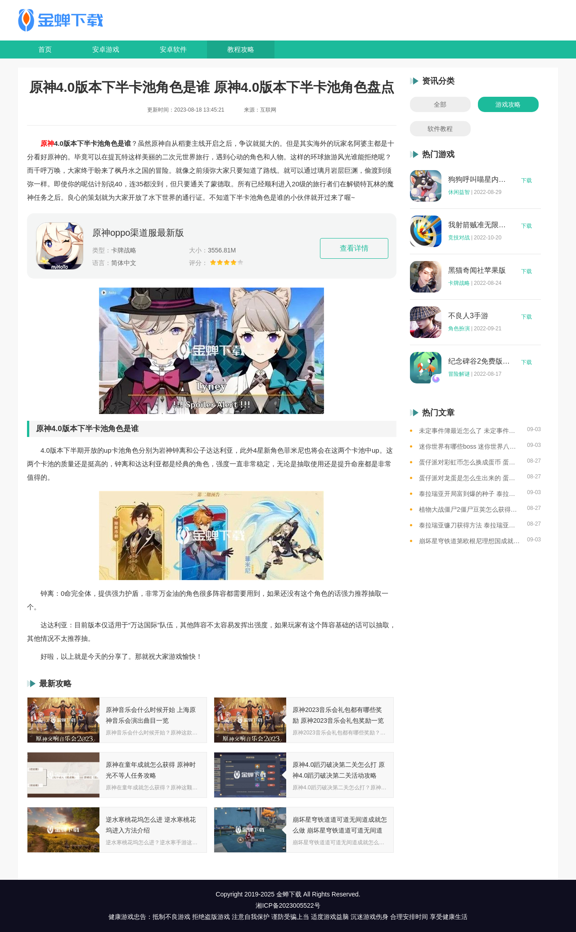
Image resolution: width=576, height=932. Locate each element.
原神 (47, 143)
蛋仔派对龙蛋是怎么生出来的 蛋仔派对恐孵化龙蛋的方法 (469, 478)
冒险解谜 (459, 374)
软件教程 (440, 128)
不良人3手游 (468, 316)
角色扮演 (459, 328)
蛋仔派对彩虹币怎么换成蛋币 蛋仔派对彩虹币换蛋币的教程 (469, 462)
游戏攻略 (508, 104)
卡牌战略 (459, 283)
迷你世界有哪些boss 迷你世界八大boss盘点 (469, 446)
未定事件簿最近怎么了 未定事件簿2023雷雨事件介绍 (469, 430)
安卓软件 (173, 49)
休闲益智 (459, 192)
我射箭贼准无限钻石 (479, 225)
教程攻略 (240, 49)
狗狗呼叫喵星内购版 (479, 179)
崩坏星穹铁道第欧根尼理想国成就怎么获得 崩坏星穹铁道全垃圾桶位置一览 (469, 541)
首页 (45, 49)
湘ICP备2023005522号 (288, 905)
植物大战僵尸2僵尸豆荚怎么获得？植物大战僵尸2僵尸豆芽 (469, 509)
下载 (526, 180)
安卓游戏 (105, 49)
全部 (440, 104)
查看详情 (354, 248)
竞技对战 (459, 237)
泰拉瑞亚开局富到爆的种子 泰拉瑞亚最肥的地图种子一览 (469, 493)
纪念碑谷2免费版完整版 (479, 361)
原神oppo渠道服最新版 (138, 233)
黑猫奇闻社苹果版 (477, 270)
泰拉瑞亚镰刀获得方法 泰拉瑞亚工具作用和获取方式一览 (469, 525)
